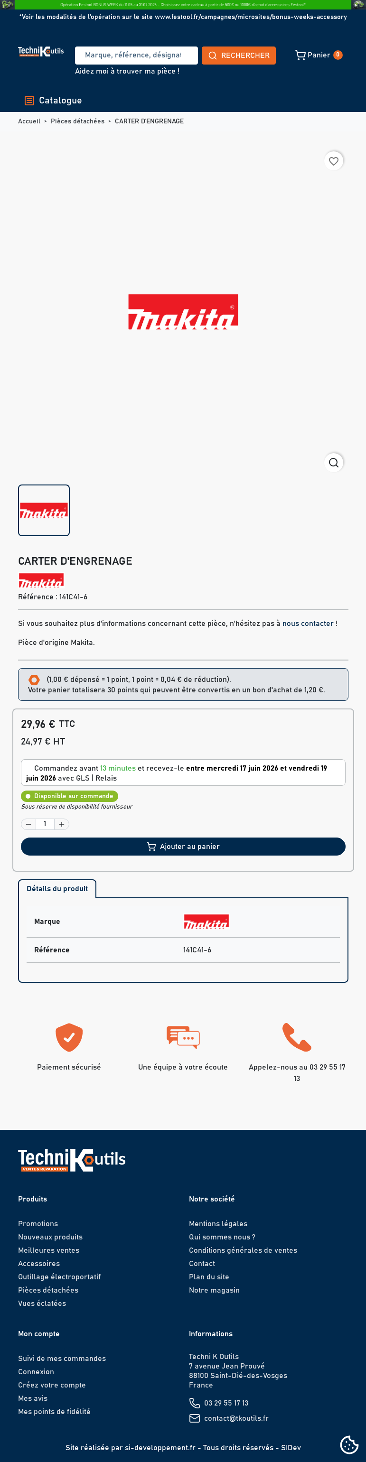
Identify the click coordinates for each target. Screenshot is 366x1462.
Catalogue (53, 100)
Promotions (38, 1224)
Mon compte (39, 1334)
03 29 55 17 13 (226, 1403)
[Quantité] (45, 824)
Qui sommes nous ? (222, 1237)
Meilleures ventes (48, 1250)
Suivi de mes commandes (62, 1358)
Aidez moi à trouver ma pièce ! (127, 71)
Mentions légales (218, 1224)
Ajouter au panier (183, 846)
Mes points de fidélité (54, 1411)
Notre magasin (214, 1290)
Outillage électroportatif (59, 1277)
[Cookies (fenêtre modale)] (349, 1445)
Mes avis (32, 1398)
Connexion (36, 1372)
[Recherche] (101, 56)
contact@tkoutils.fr (236, 1418)
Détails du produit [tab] (57, 889)
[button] (252, 55)
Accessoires (39, 1263)
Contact (202, 1263)
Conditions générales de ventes (243, 1250)
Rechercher (169, 55)
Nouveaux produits (50, 1237)
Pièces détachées (48, 1290)
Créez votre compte (52, 1385)
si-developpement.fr (160, 1448)
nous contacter (308, 623)
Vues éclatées (42, 1303)
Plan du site (209, 1277)
